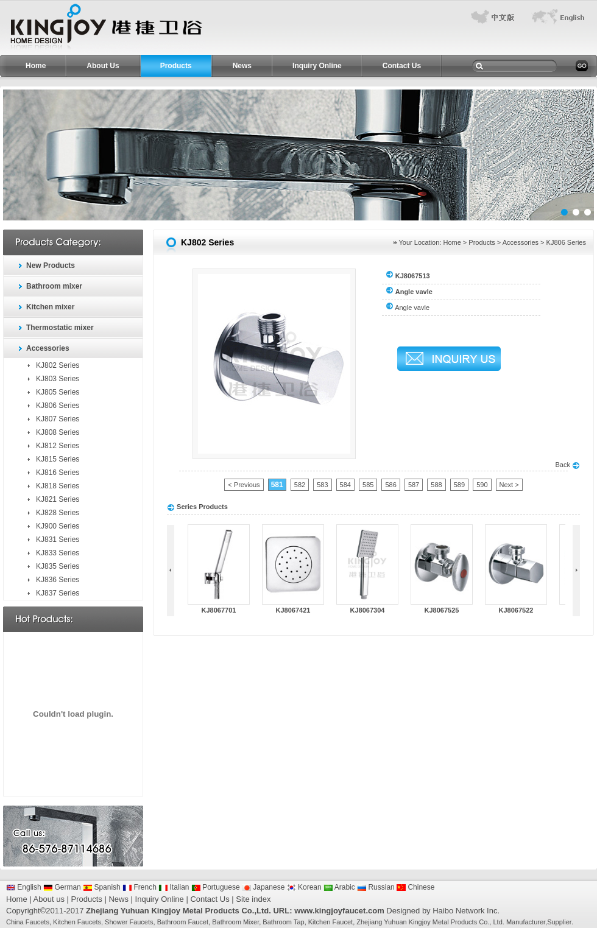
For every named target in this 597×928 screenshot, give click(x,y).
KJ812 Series (57, 445)
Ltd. (498, 922)
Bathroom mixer (54, 286)
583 (322, 484)
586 (390, 484)
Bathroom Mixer (235, 922)
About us (49, 899)
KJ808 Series (57, 432)
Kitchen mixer (50, 307)
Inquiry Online (317, 66)
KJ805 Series (57, 392)
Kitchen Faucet (330, 922)
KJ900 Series (57, 526)
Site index (253, 899)
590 (481, 484)
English (23, 887)
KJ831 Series (57, 539)
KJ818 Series (57, 486)
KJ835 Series (57, 566)
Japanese (263, 887)
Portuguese (215, 887)
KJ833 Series (57, 553)
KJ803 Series (57, 378)
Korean (304, 887)
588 (436, 484)
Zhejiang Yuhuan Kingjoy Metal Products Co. (422, 922)
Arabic (339, 887)
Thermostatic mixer (60, 327)
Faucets (37, 922)
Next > (509, 484)
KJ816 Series (57, 472)
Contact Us (402, 66)
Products (176, 66)
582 (299, 484)
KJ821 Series (57, 499)
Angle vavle (412, 307)
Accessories (47, 348)
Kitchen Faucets (77, 922)
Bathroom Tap (283, 922)
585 (367, 484)
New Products (50, 265)
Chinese (415, 887)
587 (413, 484)
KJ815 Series (57, 459)
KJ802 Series (57, 365)
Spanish (102, 887)
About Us (103, 66)
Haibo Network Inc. (466, 910)
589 (459, 484)
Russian (376, 887)
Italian (173, 887)
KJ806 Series (57, 405)
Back (567, 464)
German (62, 887)
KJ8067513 (412, 275)
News (242, 66)
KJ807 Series (57, 419)
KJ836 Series (57, 579)
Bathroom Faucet (182, 922)
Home (36, 66)
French (139, 887)
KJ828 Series (57, 512)
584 (345, 484)
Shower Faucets (129, 922)
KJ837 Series (57, 593)
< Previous (244, 484)
